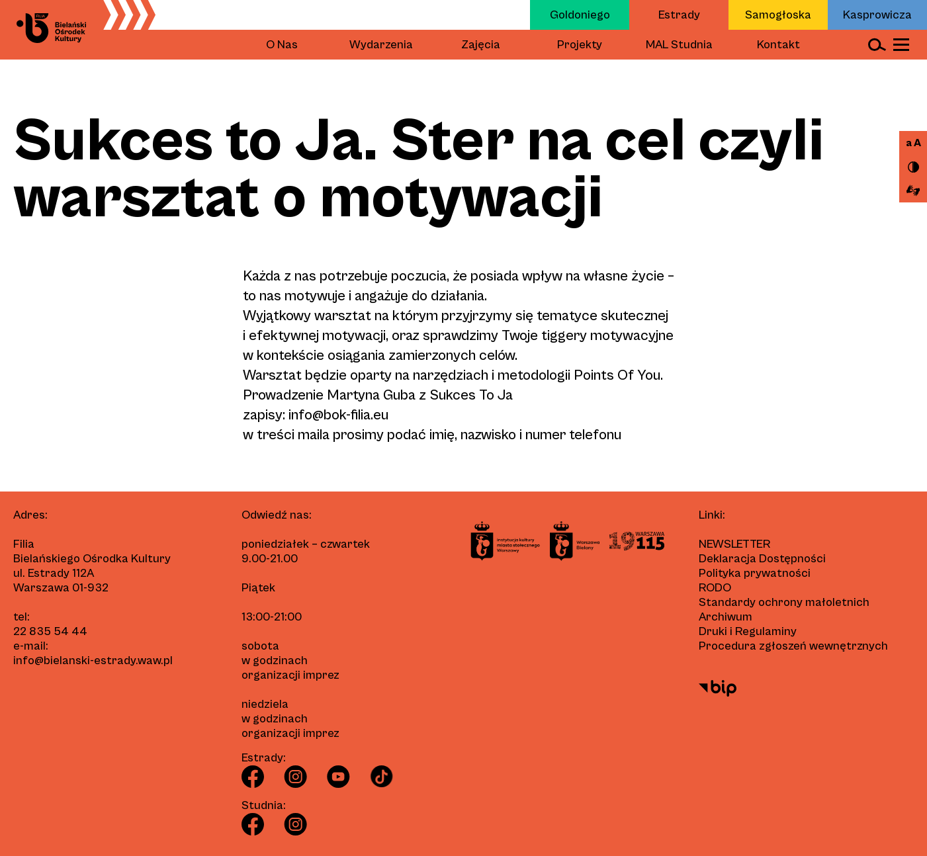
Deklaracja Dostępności (762, 559)
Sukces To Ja (471, 395)
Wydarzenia (381, 45)
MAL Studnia (679, 45)
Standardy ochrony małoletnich (784, 602)
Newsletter (734, 544)
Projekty (579, 45)
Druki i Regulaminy (748, 631)
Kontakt (778, 45)
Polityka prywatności (755, 573)
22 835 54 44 (50, 631)
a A (913, 143)
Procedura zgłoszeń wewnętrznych (793, 646)
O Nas (282, 45)
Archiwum (725, 617)
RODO (715, 588)
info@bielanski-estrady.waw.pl (93, 660)
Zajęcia (480, 45)
